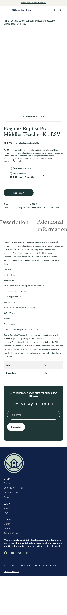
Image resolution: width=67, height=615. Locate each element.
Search (55, 10)
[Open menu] (5, 10)
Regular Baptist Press (27, 208)
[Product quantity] (43, 175)
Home (6, 21)
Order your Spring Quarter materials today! (33, 2)
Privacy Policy (11, 571)
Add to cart (18, 192)
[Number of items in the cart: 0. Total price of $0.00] (60, 10)
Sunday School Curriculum (23, 21)
